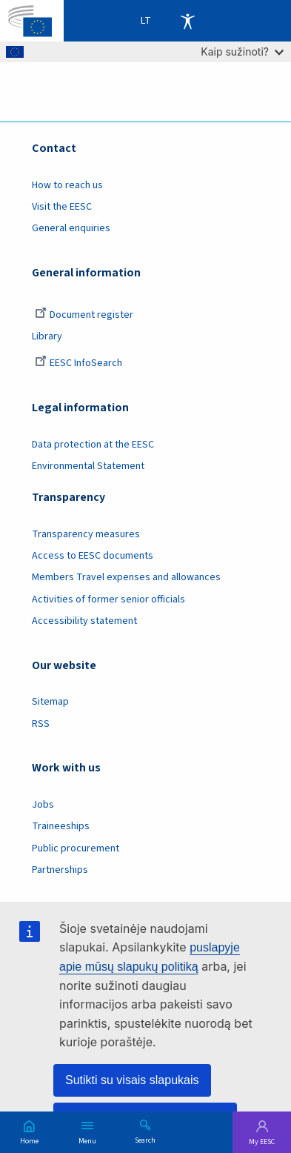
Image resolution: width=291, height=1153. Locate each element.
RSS (41, 724)
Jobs (43, 804)
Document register (84, 315)
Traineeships (61, 826)
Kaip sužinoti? (242, 51)
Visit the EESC (62, 206)
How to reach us (67, 185)
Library (47, 336)
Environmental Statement (88, 466)
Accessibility (187, 20)
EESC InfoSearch (78, 363)
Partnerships (60, 870)
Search (145, 1139)
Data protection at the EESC (93, 444)
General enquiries (71, 228)
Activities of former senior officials (108, 599)
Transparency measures (86, 534)
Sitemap (50, 701)
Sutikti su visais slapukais (132, 1080)
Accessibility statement (84, 621)
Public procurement (75, 848)
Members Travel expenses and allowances (126, 577)
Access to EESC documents (92, 555)
